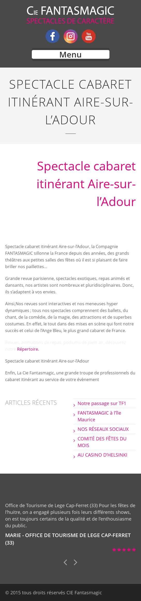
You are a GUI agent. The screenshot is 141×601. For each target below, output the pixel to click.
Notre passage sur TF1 (102, 403)
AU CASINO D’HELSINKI (102, 455)
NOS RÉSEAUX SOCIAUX (103, 429)
